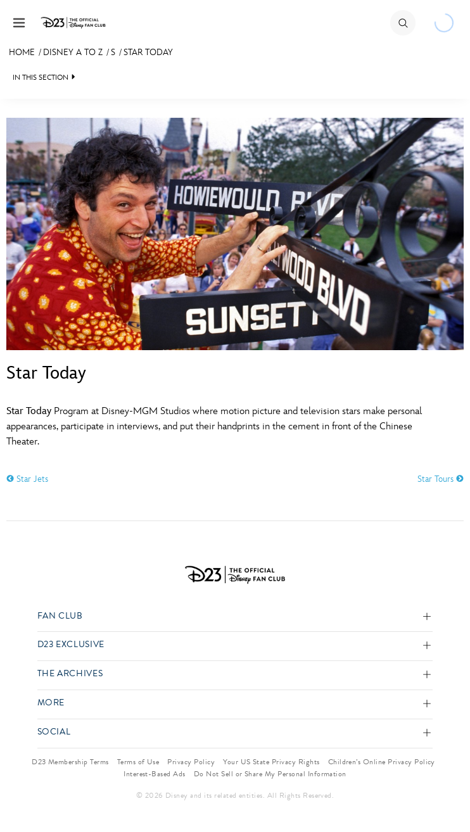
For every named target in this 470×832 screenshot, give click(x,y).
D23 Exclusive (71, 645)
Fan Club (60, 616)
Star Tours (440, 479)
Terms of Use (138, 761)
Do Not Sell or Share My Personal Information (270, 773)
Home (22, 52)
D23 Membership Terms (70, 761)
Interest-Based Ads (155, 773)
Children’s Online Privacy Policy (381, 761)
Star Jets (27, 479)
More (51, 703)
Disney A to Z (73, 52)
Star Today (148, 52)
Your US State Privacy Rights (271, 761)
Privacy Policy (191, 761)
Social (54, 732)
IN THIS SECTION (40, 77)
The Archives (70, 674)
